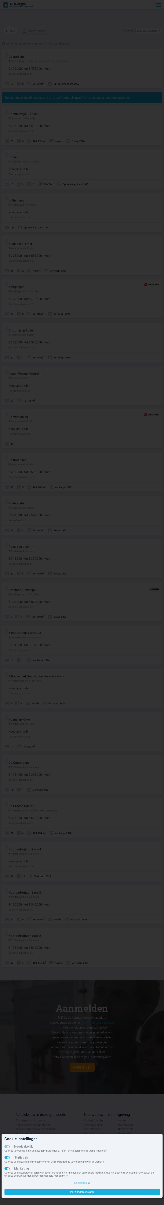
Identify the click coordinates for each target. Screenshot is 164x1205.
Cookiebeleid (82, 1183)
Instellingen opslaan (82, 1191)
